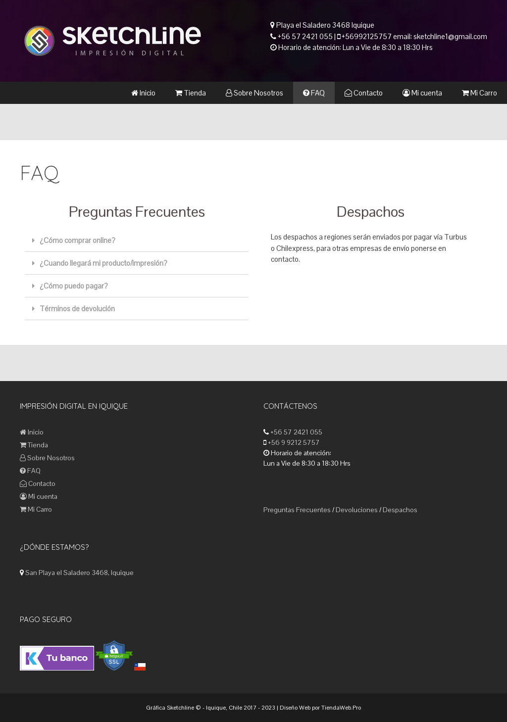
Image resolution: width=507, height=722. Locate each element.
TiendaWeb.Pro (341, 708)
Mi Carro (479, 92)
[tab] (137, 240)
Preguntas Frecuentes (297, 509)
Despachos (400, 509)
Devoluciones (357, 509)
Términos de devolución (77, 308)
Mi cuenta (422, 92)
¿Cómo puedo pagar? (74, 285)
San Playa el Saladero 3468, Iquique (79, 572)
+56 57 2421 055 (305, 36)
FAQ (314, 92)
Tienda (190, 92)
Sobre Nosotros (254, 92)
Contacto (364, 92)
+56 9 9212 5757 (293, 442)
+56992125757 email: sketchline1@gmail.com (413, 36)
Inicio (143, 92)
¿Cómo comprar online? (77, 240)
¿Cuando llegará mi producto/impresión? (103, 263)
